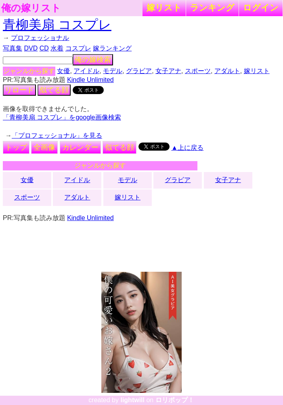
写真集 (12, 48)
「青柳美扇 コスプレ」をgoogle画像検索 (62, 117)
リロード (19, 90)
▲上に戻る (187, 147)
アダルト (227, 70)
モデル (112, 70)
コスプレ (78, 48)
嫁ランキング (112, 48)
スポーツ (198, 70)
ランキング (212, 7)
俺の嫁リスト (31, 8)
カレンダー (80, 147)
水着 (56, 48)
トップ (16, 147)
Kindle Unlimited (90, 79)
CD (44, 48)
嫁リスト (164, 7)
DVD (31, 48)
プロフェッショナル (40, 37)
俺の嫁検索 (93, 60)
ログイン (261, 7)
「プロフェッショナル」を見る (57, 135)
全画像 (44, 147)
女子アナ (168, 70)
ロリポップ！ (174, 400)
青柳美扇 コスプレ (57, 24)
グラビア (139, 70)
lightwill (132, 400)
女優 (63, 70)
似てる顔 (54, 90)
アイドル (86, 70)
